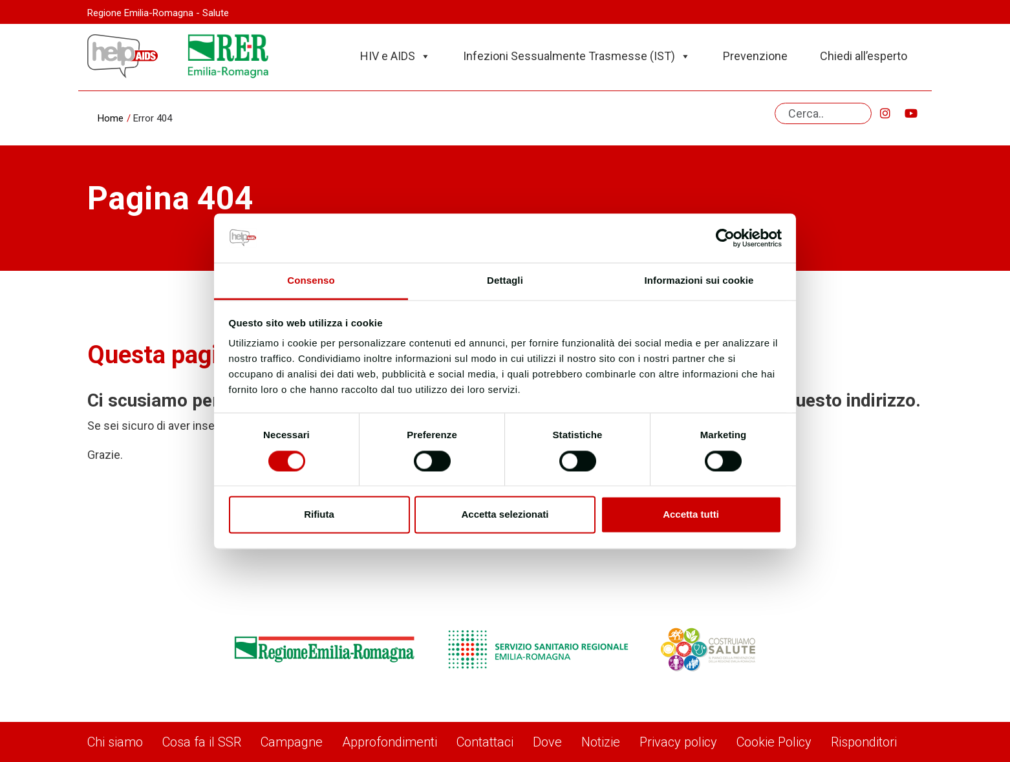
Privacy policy (678, 742)
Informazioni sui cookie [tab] (699, 280)
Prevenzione (755, 56)
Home (111, 118)
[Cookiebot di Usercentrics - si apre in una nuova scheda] (725, 238)
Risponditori (864, 742)
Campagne (292, 742)
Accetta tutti (691, 514)
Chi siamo (115, 742)
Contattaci (485, 742)
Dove (547, 742)
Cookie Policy (773, 742)
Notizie (600, 742)
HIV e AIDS (395, 56)
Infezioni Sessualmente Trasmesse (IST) (577, 56)
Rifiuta (319, 514)
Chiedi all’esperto (863, 56)
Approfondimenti (389, 742)
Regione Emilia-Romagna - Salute (158, 13)
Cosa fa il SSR (201, 742)
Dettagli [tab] (505, 280)
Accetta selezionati (504, 514)
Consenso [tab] (310, 280)
